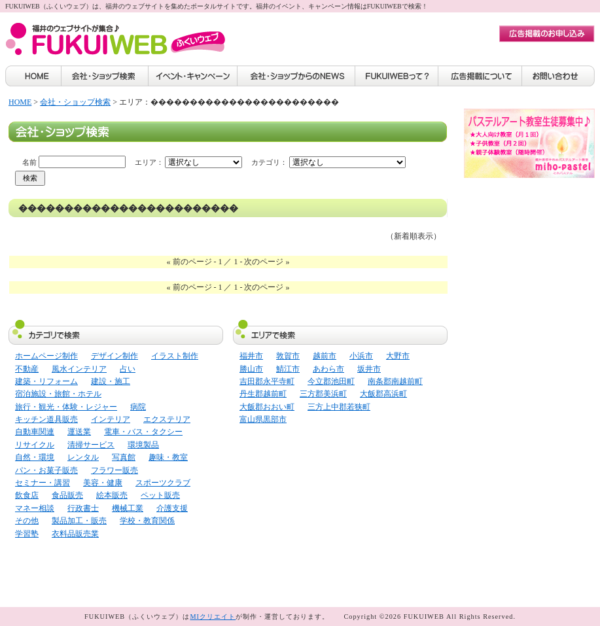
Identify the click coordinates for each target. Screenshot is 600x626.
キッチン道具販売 (46, 419)
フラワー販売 (114, 470)
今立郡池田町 (331, 381)
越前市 (324, 355)
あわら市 (328, 369)
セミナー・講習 (42, 482)
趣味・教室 (168, 457)
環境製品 (143, 444)
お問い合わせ (558, 75)
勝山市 (251, 369)
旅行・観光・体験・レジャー (66, 406)
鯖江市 (288, 369)
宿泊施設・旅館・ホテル (58, 393)
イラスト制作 (174, 355)
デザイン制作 (114, 355)
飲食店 (27, 495)
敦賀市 (288, 355)
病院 (138, 406)
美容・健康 (102, 482)
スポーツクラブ (162, 482)
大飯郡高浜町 (383, 393)
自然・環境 (34, 457)
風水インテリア (79, 369)
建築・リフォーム (46, 381)
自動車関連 (34, 431)
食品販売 (67, 495)
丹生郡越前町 (263, 393)
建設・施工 (110, 381)
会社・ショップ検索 (105, 75)
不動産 (27, 369)
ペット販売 (160, 495)
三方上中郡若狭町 (339, 406)
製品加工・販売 (79, 520)
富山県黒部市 (263, 419)
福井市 (251, 355)
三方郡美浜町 (323, 393)
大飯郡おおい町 (266, 406)
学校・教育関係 (147, 520)
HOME (33, 75)
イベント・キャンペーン (193, 75)
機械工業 (127, 508)
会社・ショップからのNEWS (296, 75)
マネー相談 (34, 508)
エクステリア (166, 419)
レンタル (83, 457)
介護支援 (172, 508)
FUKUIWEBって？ (396, 75)
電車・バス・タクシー (143, 431)
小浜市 (361, 355)
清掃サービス (91, 444)
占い (127, 369)
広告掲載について (480, 75)
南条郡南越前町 (395, 381)
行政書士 (83, 508)
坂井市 (369, 369)
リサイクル (34, 444)
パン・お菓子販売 (46, 470)
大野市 (398, 355)
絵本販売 (112, 495)
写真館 (123, 457)
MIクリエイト (213, 616)
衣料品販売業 (75, 533)
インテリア (110, 419)
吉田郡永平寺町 (266, 381)
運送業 (79, 431)
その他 (27, 520)
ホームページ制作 (46, 355)
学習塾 (27, 533)
